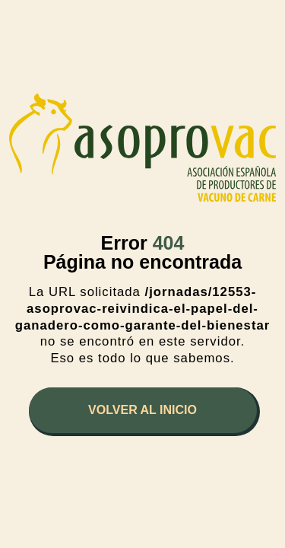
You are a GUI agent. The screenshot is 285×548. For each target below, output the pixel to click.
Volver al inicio (142, 409)
